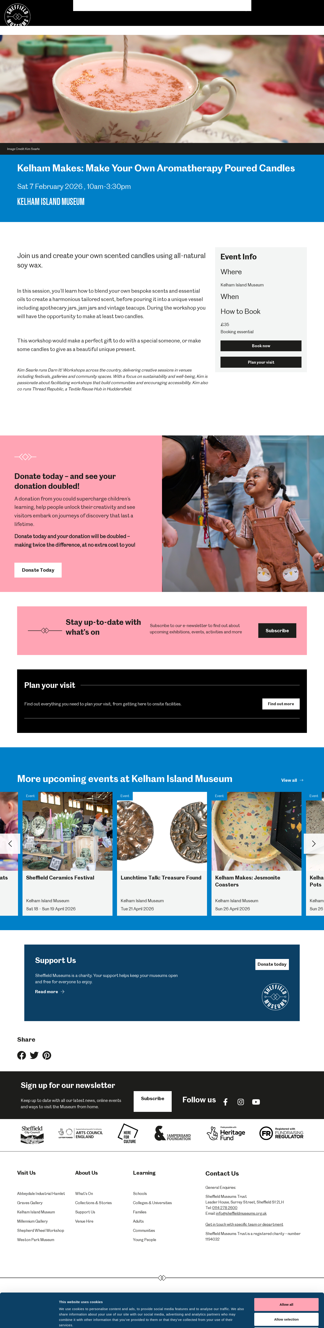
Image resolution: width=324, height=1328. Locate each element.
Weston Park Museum (35, 1239)
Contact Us (293, 6)
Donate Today (38, 570)
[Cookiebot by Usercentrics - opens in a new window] (29, 1319)
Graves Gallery (30, 1203)
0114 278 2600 (224, 1208)
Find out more (281, 704)
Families (139, 1212)
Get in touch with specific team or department (244, 1224)
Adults (138, 1221)
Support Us (85, 1212)
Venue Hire (199, 25)
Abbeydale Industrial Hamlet (41, 1193)
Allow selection (286, 1284)
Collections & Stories (164, 25)
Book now (261, 346)
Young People (144, 1239)
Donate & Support (231, 25)
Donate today (272, 964)
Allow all (286, 1269)
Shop (271, 6)
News (202, 6)
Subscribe (277, 630)
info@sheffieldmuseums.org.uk (241, 1213)
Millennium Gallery (32, 1221)
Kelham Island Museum (36, 1212)
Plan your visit (261, 362)
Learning (130, 25)
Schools (140, 1193)
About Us (251, 6)
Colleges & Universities (152, 1203)
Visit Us (84, 25)
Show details (236, 1319)
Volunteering (225, 6)
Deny (286, 1298)
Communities (144, 1230)
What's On (108, 25)
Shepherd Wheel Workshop (40, 1230)
